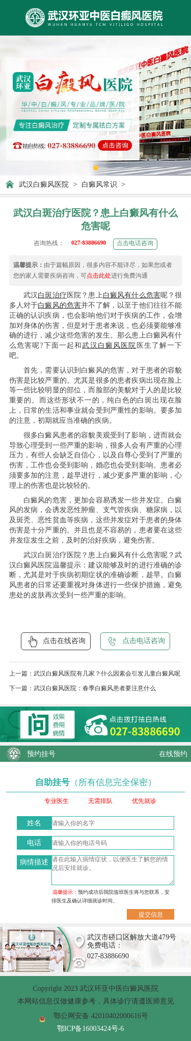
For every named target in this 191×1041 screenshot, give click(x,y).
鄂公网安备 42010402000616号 (100, 1016)
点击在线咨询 (56, 641)
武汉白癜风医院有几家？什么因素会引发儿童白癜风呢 (107, 673)
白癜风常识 (99, 184)
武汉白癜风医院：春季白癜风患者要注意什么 (95, 688)
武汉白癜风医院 (44, 184)
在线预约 (173, 754)
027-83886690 (88, 243)
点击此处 (99, 276)
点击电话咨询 (135, 243)
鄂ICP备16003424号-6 (90, 1028)
